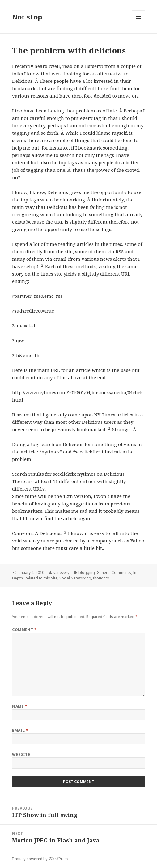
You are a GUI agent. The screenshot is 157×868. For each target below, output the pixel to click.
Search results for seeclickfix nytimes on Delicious (68, 474)
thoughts (101, 578)
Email (20, 730)
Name (19, 706)
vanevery (61, 572)
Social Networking (75, 578)
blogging (86, 572)
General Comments (114, 572)
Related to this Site (41, 578)
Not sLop (27, 16)
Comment (24, 629)
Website (21, 754)
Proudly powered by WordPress (40, 859)
